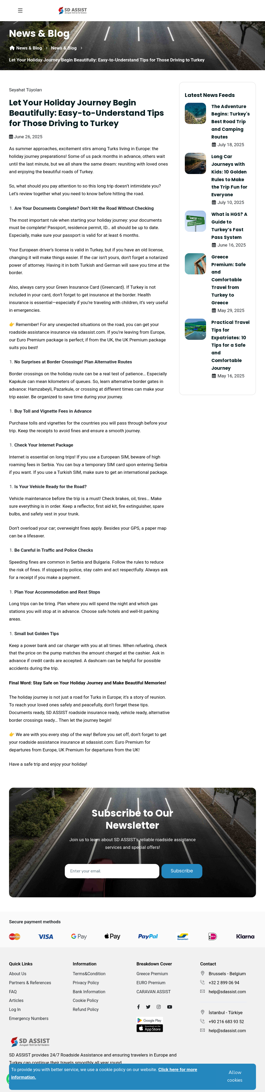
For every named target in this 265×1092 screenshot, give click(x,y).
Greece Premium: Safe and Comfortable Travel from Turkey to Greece (228, 280)
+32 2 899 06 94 (224, 982)
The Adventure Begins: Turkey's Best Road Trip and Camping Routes (230, 121)
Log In (15, 1009)
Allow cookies (234, 1076)
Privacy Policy (86, 982)
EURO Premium (150, 982)
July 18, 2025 (227, 144)
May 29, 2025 (227, 310)
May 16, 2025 (227, 375)
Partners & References (30, 982)
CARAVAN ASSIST (153, 991)
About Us (17, 973)
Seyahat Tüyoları (25, 89)
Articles (16, 1000)
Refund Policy (86, 1009)
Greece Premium (152, 973)
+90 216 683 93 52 (226, 1021)
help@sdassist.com (227, 991)
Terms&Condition (89, 973)
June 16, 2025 (228, 245)
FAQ (13, 991)
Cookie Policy (85, 1000)
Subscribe (182, 871)
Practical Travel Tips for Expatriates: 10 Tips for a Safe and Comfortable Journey (230, 345)
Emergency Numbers (29, 1018)
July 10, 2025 (227, 202)
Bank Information (89, 991)
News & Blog (25, 48)
